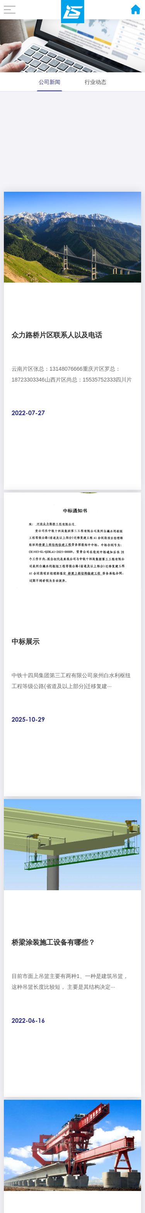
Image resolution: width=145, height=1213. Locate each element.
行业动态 (95, 82)
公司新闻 (49, 82)
